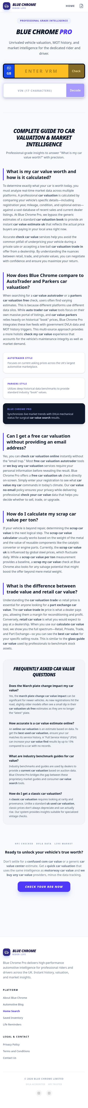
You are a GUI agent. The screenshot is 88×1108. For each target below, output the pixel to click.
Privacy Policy (11, 1044)
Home (70, 6)
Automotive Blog (13, 1004)
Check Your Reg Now (44, 887)
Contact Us (9, 1058)
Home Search (11, 1011)
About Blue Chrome (15, 997)
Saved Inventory (13, 1018)
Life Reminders (12, 1024)
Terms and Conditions (16, 1051)
